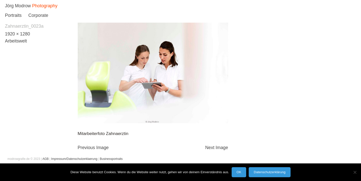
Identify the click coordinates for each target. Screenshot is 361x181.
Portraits (13, 15)
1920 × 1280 (17, 33)
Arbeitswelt (16, 40)
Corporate (38, 15)
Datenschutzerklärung (269, 172)
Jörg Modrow (18, 5)
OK (239, 172)
